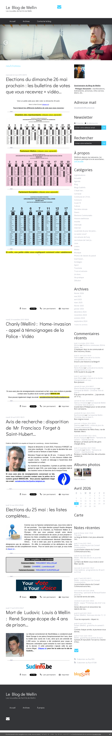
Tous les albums (79, 479)
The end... (78, 535)
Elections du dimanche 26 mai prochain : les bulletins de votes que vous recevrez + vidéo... (38, 85)
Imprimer (64, 308)
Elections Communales (83, 215)
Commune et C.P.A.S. (82, 197)
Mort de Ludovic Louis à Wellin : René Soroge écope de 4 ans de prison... (38, 618)
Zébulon (77, 281)
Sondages (78, 262)
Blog (76, 184)
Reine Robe (78, 368)
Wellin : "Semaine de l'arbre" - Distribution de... (90, 438)
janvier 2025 (79, 309)
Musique (77, 253)
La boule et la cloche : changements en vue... (87, 358)
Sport (76, 265)
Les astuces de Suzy (82, 237)
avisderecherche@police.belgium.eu (54, 397)
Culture (77, 206)
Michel (76, 345)
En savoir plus (97, 734)
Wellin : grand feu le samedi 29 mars (88, 638)
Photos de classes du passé (85, 256)
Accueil (12, 21)
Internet (77, 228)
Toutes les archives (80, 325)
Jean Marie (78, 378)
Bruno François (80, 437)
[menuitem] (12, 21)
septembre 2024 (80, 321)
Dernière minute (80, 209)
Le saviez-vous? (80, 234)
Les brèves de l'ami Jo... (83, 240)
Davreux (77, 425)
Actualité (77, 178)
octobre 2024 (79, 318)
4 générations (79, 175)
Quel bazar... (79, 259)
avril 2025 (78, 299)
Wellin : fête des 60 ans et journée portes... (87, 558)
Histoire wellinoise (81, 219)
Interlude (77, 225)
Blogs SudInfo (79, 188)
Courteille (78, 450)
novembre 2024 (80, 315)
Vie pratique (79, 277)
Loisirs (76, 246)
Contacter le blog (44, 21)
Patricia (77, 357)
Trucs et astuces (80, 271)
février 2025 (79, 306)
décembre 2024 (80, 312)
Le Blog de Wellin (21, 7)
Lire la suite (78, 161)
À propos (40, 707)
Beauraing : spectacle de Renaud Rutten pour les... (90, 593)
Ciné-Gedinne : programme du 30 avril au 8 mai (89, 571)
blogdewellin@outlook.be (84, 108)
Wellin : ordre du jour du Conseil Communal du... (89, 426)
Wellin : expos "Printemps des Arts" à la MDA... (89, 604)
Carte (78, 515)
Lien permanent (48, 308)
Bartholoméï (79, 415)
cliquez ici (45, 104)
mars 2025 (78, 303)
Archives (26, 21)
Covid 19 (77, 203)
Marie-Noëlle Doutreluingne (85, 388)
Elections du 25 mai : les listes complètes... (36, 512)
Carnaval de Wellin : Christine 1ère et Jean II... (88, 391)
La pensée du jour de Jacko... (85, 231)
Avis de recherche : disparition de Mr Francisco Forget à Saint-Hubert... (37, 427)
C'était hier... (79, 191)
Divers (76, 212)
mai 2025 (77, 296)
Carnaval (77, 194)
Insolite (77, 222)
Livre (76, 243)
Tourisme (78, 268)
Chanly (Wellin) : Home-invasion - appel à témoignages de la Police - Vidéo (38, 330)
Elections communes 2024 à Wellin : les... (89, 346)
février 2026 (79, 293)
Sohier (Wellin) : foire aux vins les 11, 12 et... (89, 616)
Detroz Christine (80, 403)
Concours (78, 200)
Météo (76, 250)
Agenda (77, 181)
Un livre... (77, 274)
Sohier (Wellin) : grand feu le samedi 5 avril (89, 626)
